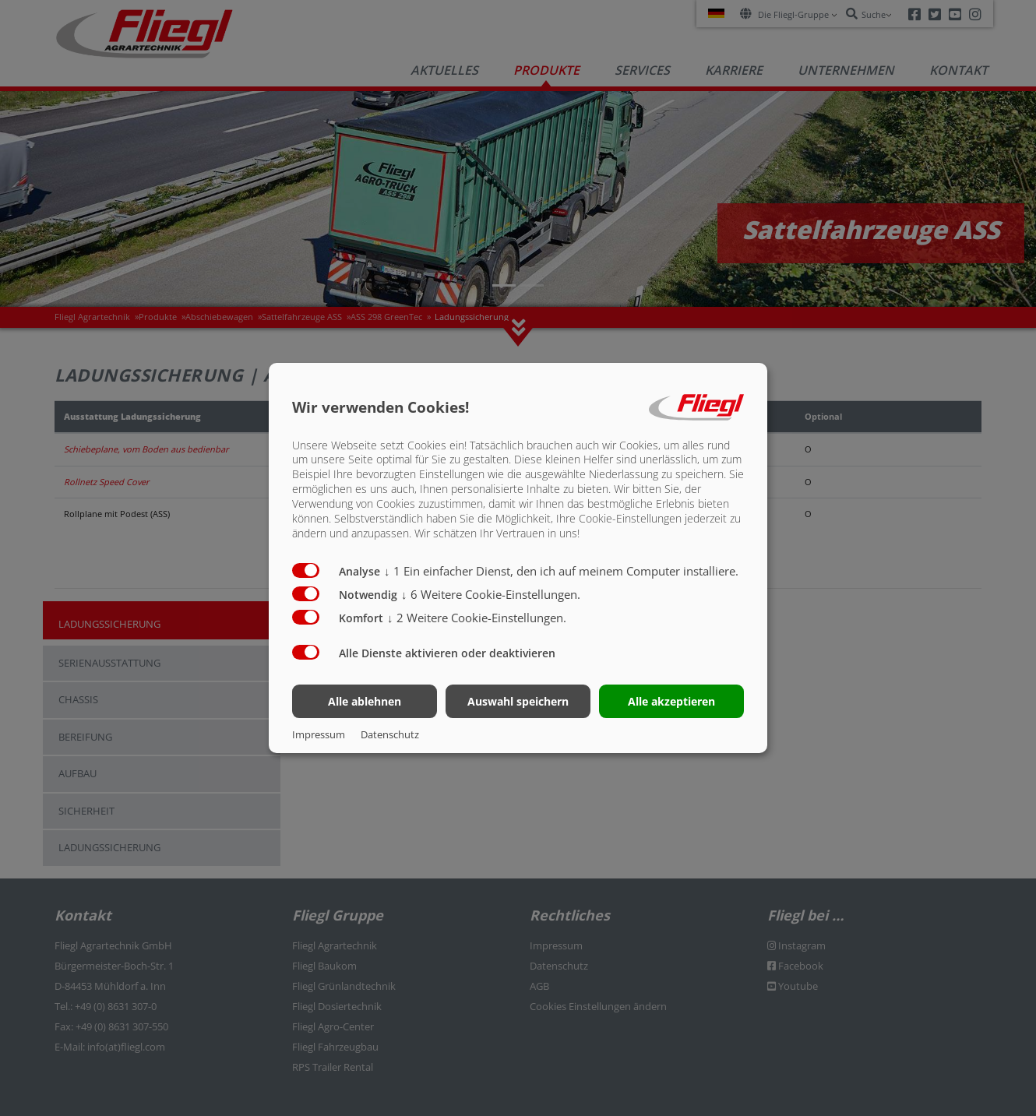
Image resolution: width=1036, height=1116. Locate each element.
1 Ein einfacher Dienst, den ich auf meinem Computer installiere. (561, 571)
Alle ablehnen (364, 701)
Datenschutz (390, 734)
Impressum (318, 734)
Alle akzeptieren (671, 701)
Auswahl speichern (518, 701)
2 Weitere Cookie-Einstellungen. (476, 617)
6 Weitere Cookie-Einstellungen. (490, 594)
